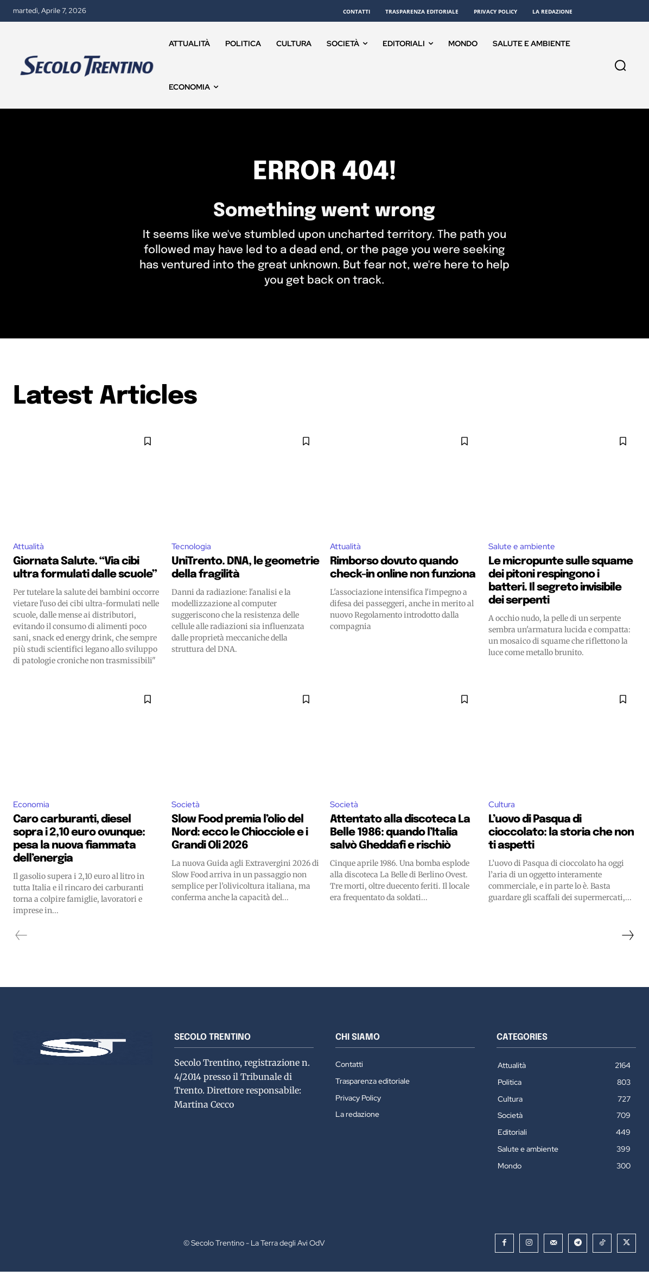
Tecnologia (192, 555)
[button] (620, 65)
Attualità (29, 555)
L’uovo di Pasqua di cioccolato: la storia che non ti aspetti (561, 843)
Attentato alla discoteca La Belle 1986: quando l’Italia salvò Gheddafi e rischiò (400, 843)
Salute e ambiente (523, 555)
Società (186, 814)
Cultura (502, 814)
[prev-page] (21, 946)
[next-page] (627, 946)
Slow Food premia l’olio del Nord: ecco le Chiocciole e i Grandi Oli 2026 (239, 843)
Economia (32, 814)
